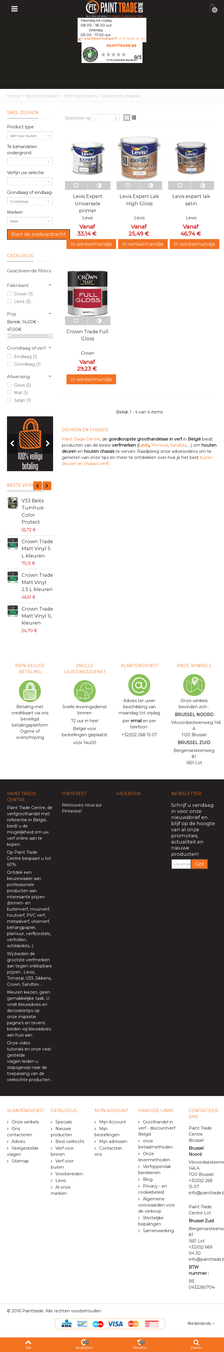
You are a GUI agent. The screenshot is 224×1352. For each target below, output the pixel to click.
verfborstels (38, 933)
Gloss (22, 385)
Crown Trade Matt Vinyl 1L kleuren (37, 616)
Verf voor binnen (62, 1151)
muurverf (39, 909)
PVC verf (35, 915)
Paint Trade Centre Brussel (200, 1134)
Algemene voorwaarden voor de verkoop (156, 1205)
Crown (23, 294)
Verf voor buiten (80, 96)
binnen (15, 903)
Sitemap (19, 1161)
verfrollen (16, 939)
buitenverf (17, 909)
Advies (17, 1141)
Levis (22, 301)
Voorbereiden (68, 1173)
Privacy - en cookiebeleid (152, 1189)
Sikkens (43, 978)
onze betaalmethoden (155, 1144)
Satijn (22, 400)
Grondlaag (27, 364)
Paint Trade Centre (81, 439)
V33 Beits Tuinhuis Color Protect (33, 511)
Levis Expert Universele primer (87, 203)
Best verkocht (69, 1141)
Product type (20, 126)
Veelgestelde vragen (22, 1151)
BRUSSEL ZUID (194, 742)
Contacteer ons (108, 1151)
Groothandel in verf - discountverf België (156, 1128)
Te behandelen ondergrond (22, 149)
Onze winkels (24, 1122)
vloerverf (40, 921)
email (136, 720)
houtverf (15, 915)
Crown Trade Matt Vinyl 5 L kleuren (37, 549)
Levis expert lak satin (191, 199)
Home (13, 96)
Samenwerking (158, 1230)
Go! (199, 864)
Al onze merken (61, 1190)
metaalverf (18, 921)
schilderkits (18, 945)
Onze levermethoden (154, 1156)
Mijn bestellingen (107, 1131)
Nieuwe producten (61, 1131)
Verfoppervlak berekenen (154, 1169)
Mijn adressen (112, 1141)
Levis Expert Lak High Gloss (139, 199)
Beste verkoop (25, 485)
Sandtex (178, 445)
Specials (63, 1122)
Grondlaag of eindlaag (29, 192)
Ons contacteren (19, 1131)
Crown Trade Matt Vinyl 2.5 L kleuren (37, 582)
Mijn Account (112, 1122)
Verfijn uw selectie (25, 172)
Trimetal (159, 445)
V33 (29, 978)
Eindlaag (25, 356)
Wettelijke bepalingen (151, 1221)
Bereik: (14, 322)
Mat (21, 392)
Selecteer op (78, 118)
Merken (15, 212)
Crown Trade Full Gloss (87, 335)
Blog (147, 1179)
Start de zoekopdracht (38, 234)
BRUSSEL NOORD (194, 714)
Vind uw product (42, 96)
